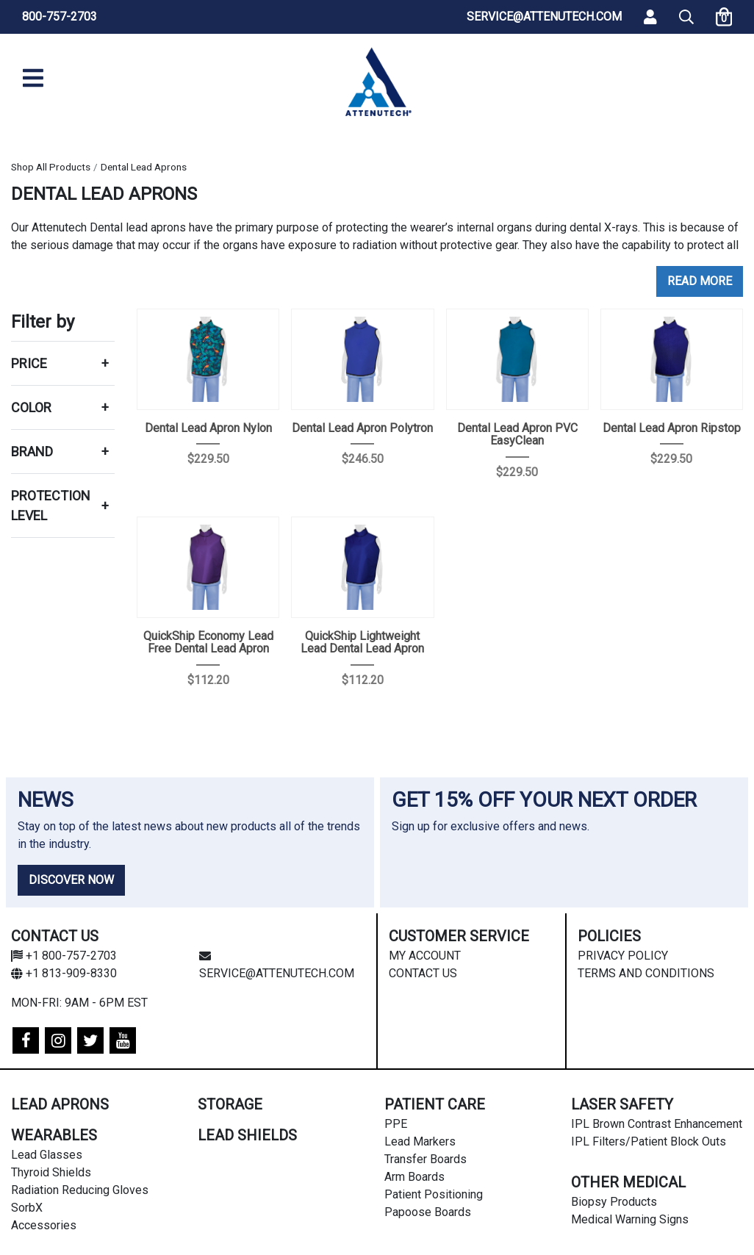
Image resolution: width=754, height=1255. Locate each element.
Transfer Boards (425, 1159)
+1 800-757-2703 (64, 956)
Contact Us (423, 973)
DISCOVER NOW (71, 880)
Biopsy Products (614, 1202)
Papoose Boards (427, 1212)
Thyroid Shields (51, 1172)
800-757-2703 (59, 17)
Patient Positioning (433, 1194)
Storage (230, 1104)
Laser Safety (622, 1104)
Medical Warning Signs (630, 1219)
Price (29, 363)
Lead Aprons (60, 1104)
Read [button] (682, 281)
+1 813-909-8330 (64, 973)
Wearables (54, 1135)
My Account (425, 956)
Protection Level (50, 505)
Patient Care (434, 1104)
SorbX (27, 1208)
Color (31, 407)
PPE (395, 1124)
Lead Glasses (46, 1155)
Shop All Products (50, 167)
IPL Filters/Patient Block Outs (648, 1141)
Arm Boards (414, 1177)
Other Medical (628, 1182)
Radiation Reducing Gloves (79, 1190)
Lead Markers (420, 1141)
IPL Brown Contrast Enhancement (656, 1124)
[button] (686, 16)
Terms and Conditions (646, 973)
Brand (32, 451)
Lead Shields (247, 1135)
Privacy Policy (623, 956)
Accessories (43, 1225)
